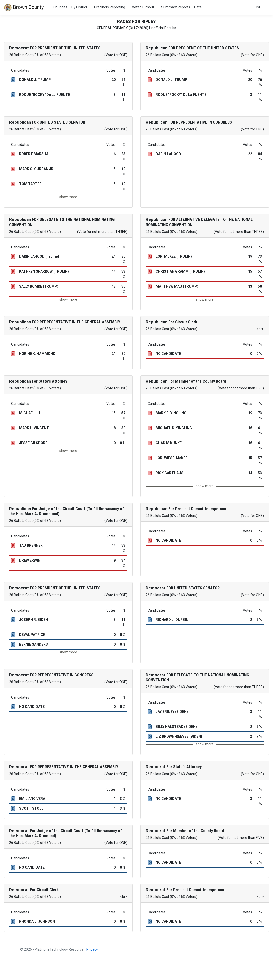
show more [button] (68, 197)
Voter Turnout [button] (143, 7)
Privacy (92, 949)
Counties (60, 7)
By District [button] (79, 7)
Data (198, 7)
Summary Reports (175, 7)
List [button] (257, 7)
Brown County (24, 7)
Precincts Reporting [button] (109, 7)
